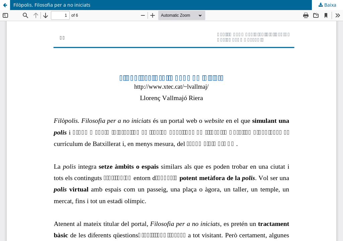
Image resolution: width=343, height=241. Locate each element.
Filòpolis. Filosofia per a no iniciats (51, 5)
